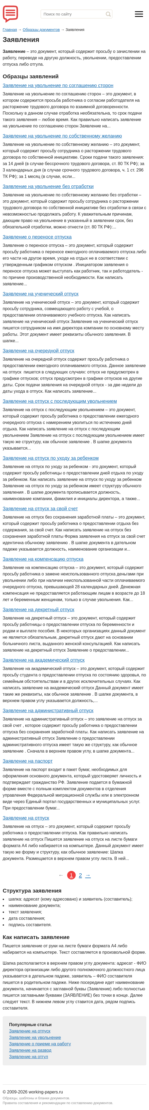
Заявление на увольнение (35, 1037)
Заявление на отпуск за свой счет (40, 508)
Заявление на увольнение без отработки (48, 186)
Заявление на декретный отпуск (38, 609)
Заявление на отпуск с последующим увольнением (60, 401)
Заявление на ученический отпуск (40, 294)
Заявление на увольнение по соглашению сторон (58, 85)
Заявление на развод (30, 1050)
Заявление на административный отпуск (48, 710)
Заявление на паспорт (28, 761)
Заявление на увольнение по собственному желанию (62, 136)
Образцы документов (41, 30)
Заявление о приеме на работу (40, 1044)
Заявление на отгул (28, 1056)
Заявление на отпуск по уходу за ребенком (51, 458)
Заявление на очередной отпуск (38, 350)
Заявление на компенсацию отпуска (43, 559)
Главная (10, 30)
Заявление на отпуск (26, 818)
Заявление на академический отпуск (44, 660)
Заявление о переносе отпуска (37, 237)
